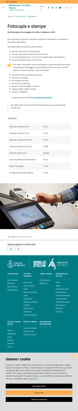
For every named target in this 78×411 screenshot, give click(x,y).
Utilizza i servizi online (14, 323)
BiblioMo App (11, 333)
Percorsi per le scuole (63, 295)
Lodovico (10, 340)
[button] (71, 7)
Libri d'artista (27, 298)
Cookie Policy (33, 378)
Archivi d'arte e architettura (28, 310)
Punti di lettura (12, 286)
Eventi (58, 282)
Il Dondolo (10, 343)
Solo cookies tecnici (39, 386)
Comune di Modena (11, 2)
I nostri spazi (12, 274)
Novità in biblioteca (29, 328)
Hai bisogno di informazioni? (45, 323)
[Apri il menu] (3, 7)
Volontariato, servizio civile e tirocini (63, 303)
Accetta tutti (39, 393)
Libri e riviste (27, 282)
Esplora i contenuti (27, 275)
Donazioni (59, 308)
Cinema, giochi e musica (28, 287)
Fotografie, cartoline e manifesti (30, 303)
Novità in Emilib (28, 331)
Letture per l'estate (29, 334)
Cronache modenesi (30, 314)
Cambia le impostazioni (39, 399)
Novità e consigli (30, 322)
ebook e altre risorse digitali (30, 293)
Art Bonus (59, 311)
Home (10, 16)
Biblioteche (32, 16)
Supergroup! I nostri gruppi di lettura (62, 290)
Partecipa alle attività (62, 275)
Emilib (9, 336)
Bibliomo (10, 330)
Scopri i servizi (20, 16)
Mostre (58, 285)
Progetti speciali (12, 289)
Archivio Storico (12, 280)
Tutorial (9, 346)
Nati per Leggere (61, 298)
